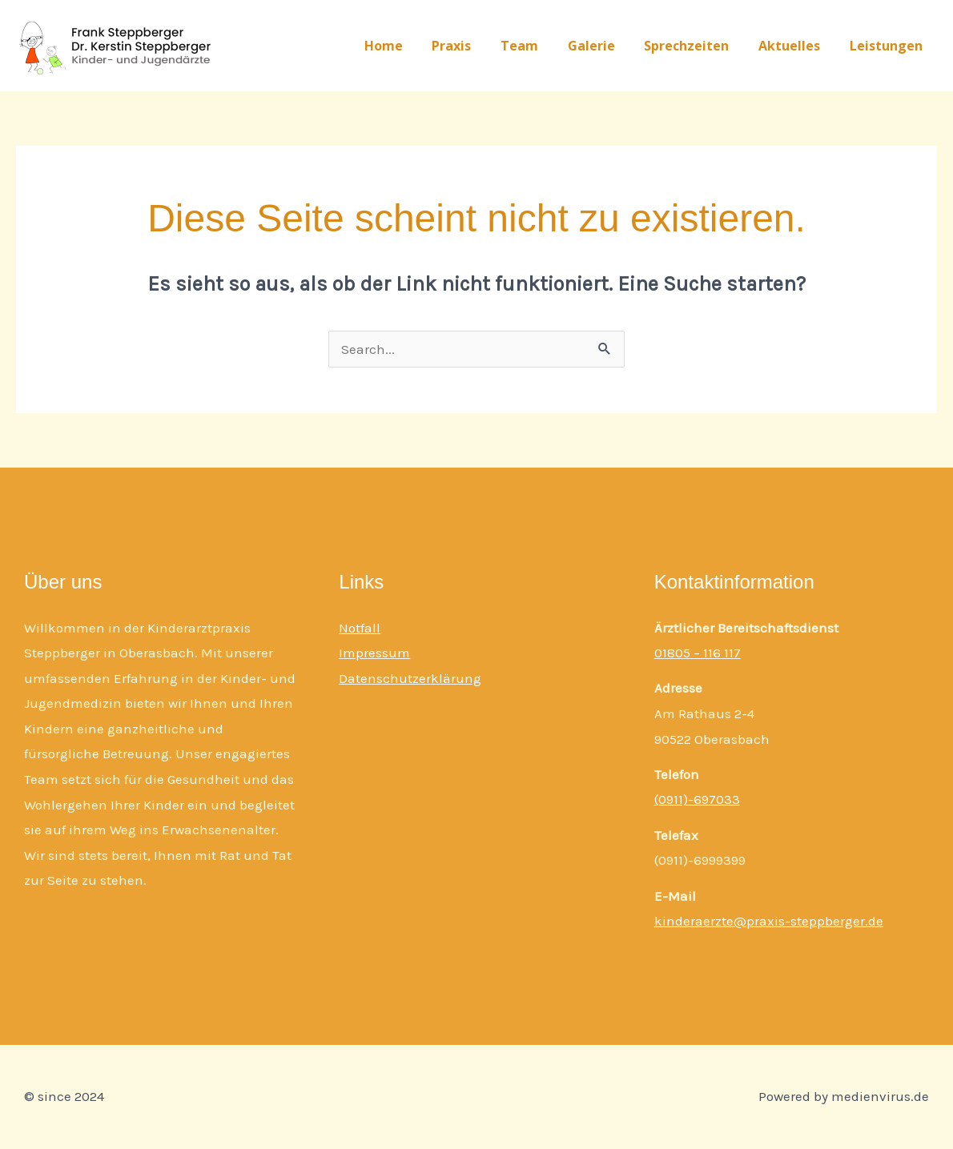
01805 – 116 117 (697, 653)
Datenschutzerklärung (410, 678)
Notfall (359, 628)
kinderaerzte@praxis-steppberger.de (768, 921)
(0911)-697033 (697, 799)
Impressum (374, 653)
